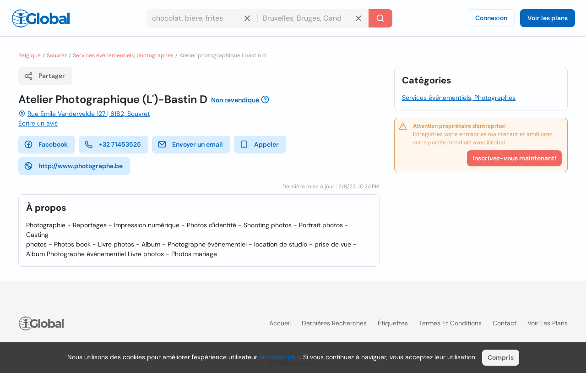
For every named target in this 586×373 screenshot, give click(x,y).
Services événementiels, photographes (123, 55)
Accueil (280, 323)
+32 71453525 (112, 144)
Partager (44, 76)
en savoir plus (279, 357)
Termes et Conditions (450, 323)
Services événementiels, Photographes (458, 97)
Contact (504, 323)
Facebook (46, 144)
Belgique (29, 55)
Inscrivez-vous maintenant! (514, 158)
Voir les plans (547, 18)
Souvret (57, 55)
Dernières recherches (334, 323)
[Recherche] (380, 18)
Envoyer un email (190, 144)
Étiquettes (393, 323)
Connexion (491, 18)
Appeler (259, 144)
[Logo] (41, 18)
